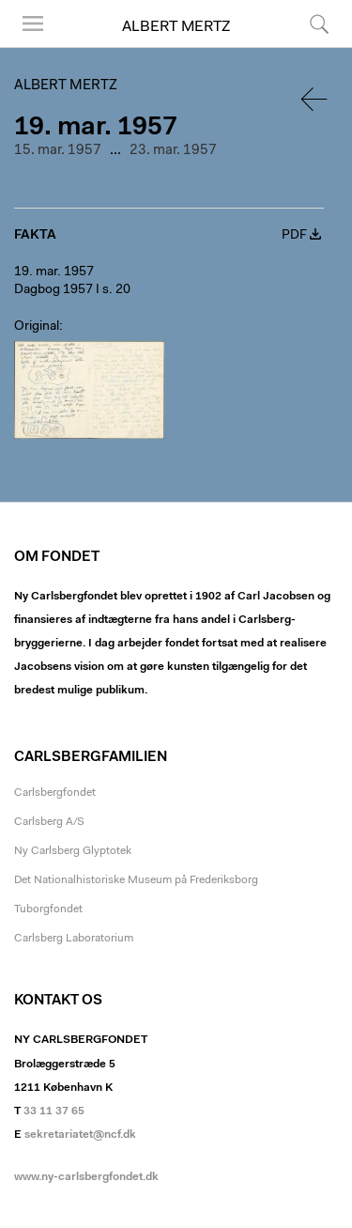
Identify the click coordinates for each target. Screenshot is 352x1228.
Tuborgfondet (48, 909)
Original (36, 327)
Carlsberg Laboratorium (73, 938)
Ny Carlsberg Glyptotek (72, 851)
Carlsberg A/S (49, 822)
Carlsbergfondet (55, 793)
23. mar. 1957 (173, 151)
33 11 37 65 (53, 1111)
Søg (319, 23)
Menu (32, 23)
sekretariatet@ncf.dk (80, 1135)
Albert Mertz (176, 27)
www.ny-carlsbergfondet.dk (86, 1177)
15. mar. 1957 (57, 151)
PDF (294, 235)
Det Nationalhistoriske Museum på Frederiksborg (136, 880)
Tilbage (315, 99)
